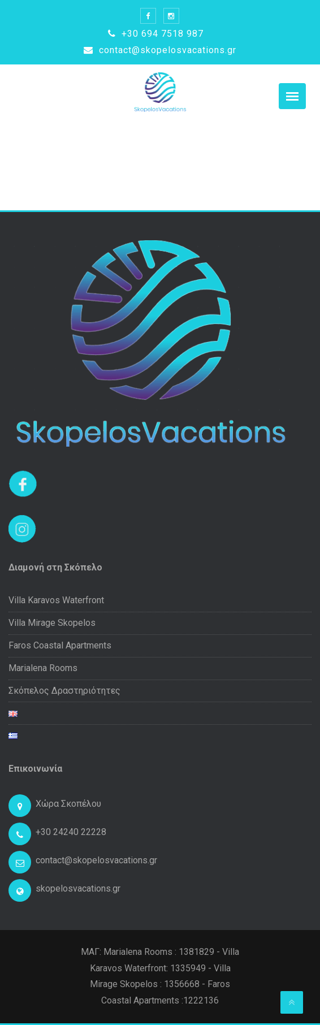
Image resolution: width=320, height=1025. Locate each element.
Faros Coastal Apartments (59, 645)
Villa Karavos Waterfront (56, 600)
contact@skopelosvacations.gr (160, 50)
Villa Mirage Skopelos (52, 622)
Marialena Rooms (42, 668)
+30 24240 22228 (71, 832)
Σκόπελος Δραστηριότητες (64, 690)
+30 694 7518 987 (156, 33)
